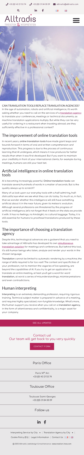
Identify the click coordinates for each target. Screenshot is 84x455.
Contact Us (57, 437)
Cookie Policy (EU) (19, 437)
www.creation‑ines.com (61, 444)
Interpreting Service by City (26, 432)
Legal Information (40, 437)
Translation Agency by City (58, 432)
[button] (18, 10)
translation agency (70, 113)
